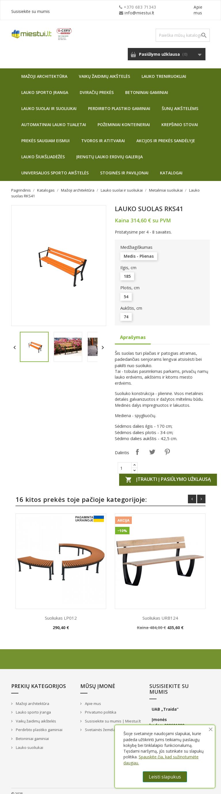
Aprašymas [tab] (133, 331)
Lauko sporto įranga (44, 86)
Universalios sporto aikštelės (55, 167)
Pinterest (167, 446)
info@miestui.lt (69, 7)
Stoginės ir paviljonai (124, 167)
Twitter (152, 446)
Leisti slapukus (165, 777)
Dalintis (137, 446)
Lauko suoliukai (29, 741)
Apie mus (155, 7)
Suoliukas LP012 (61, 612)
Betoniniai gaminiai (146, 86)
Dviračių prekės (97, 86)
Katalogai (171, 167)
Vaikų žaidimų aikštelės (104, 70)
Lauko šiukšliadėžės (43, 151)
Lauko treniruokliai (164, 70)
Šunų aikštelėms (180, 102)
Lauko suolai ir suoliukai (49, 102)
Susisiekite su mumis (189, 7)
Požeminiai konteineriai (124, 119)
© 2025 (17, 788)
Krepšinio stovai (179, 119)
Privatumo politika (100, 706)
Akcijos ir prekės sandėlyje (165, 135)
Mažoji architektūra (44, 70)
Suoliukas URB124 (160, 612)
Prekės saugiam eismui (45, 135)
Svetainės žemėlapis (102, 723)
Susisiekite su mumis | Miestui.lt (112, 715)
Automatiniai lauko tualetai (53, 119)
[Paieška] (183, 29)
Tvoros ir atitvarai (103, 135)
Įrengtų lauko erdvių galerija (109, 151)
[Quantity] (125, 462)
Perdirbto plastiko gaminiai (119, 102)
